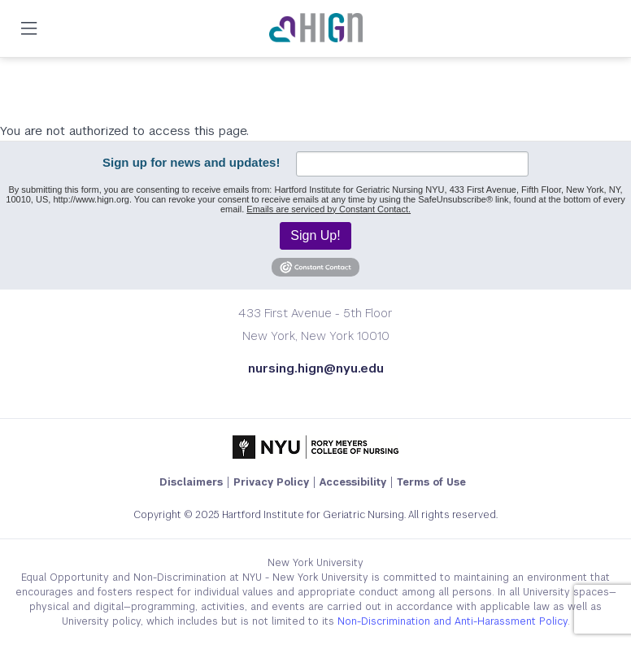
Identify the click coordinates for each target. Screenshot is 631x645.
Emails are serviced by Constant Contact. (328, 209)
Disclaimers (191, 482)
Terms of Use (431, 482)
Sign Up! (315, 235)
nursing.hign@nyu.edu (316, 368)
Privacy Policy (271, 482)
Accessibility (353, 482)
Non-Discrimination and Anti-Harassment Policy (452, 621)
